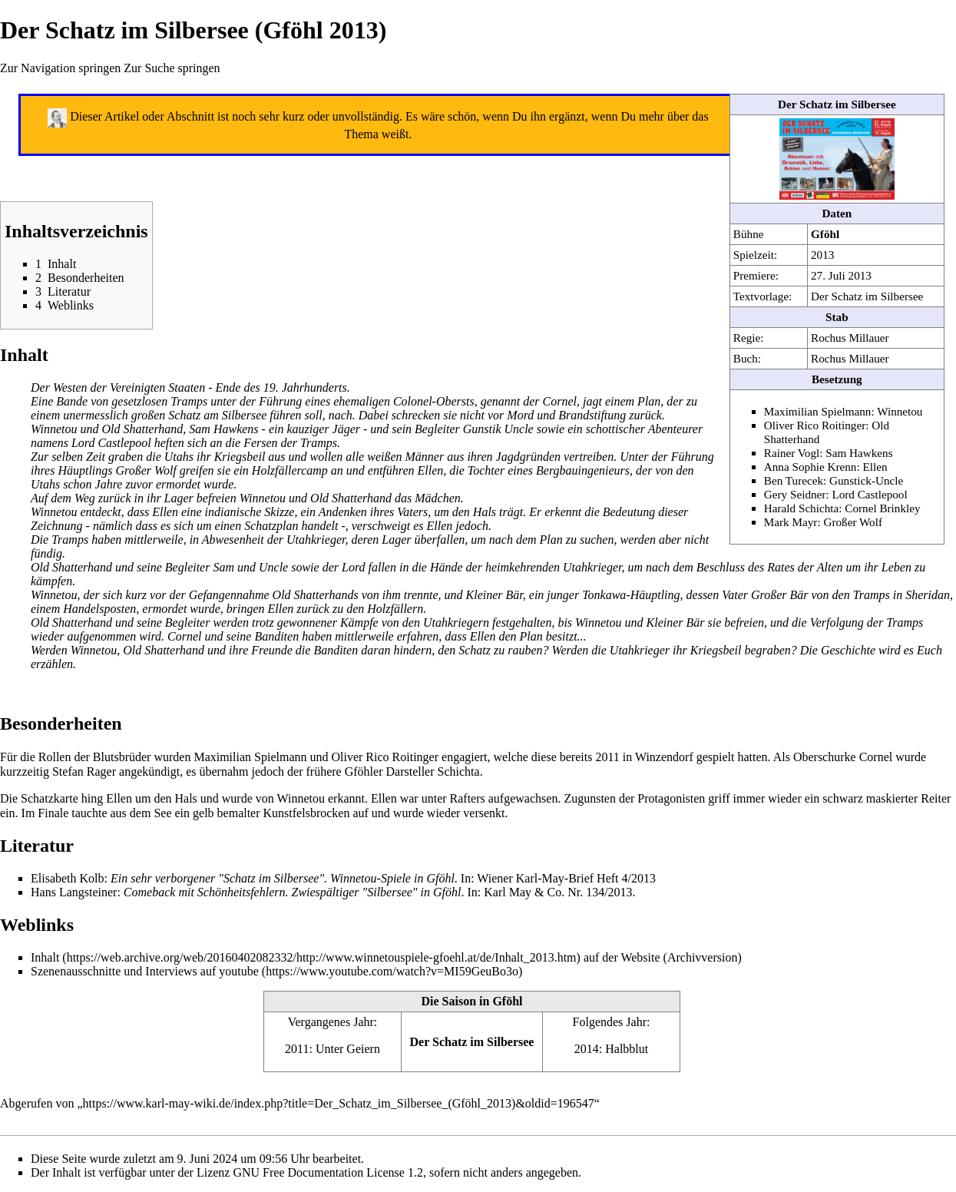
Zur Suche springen (172, 67)
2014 (586, 1048)
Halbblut (626, 1048)
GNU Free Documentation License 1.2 (327, 1172)
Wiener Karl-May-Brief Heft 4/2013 (566, 878)
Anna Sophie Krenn (810, 466)
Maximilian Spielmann (818, 411)
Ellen (874, 466)
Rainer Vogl (791, 452)
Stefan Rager (84, 771)
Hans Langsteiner (74, 892)
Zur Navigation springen (60, 67)
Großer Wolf (852, 521)
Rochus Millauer (850, 337)
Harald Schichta (801, 508)
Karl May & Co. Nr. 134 (544, 892)
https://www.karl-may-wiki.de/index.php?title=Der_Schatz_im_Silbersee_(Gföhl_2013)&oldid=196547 (338, 1103)
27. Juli (828, 275)
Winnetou (899, 411)
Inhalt (45, 957)
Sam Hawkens (858, 452)
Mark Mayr (791, 521)
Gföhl (825, 233)
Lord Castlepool (869, 494)
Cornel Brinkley (882, 508)
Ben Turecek (793, 480)
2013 (822, 254)
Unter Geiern (348, 1048)
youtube (239, 971)
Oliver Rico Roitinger (814, 425)
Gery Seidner (795, 494)
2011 (297, 1048)
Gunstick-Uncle (866, 480)
